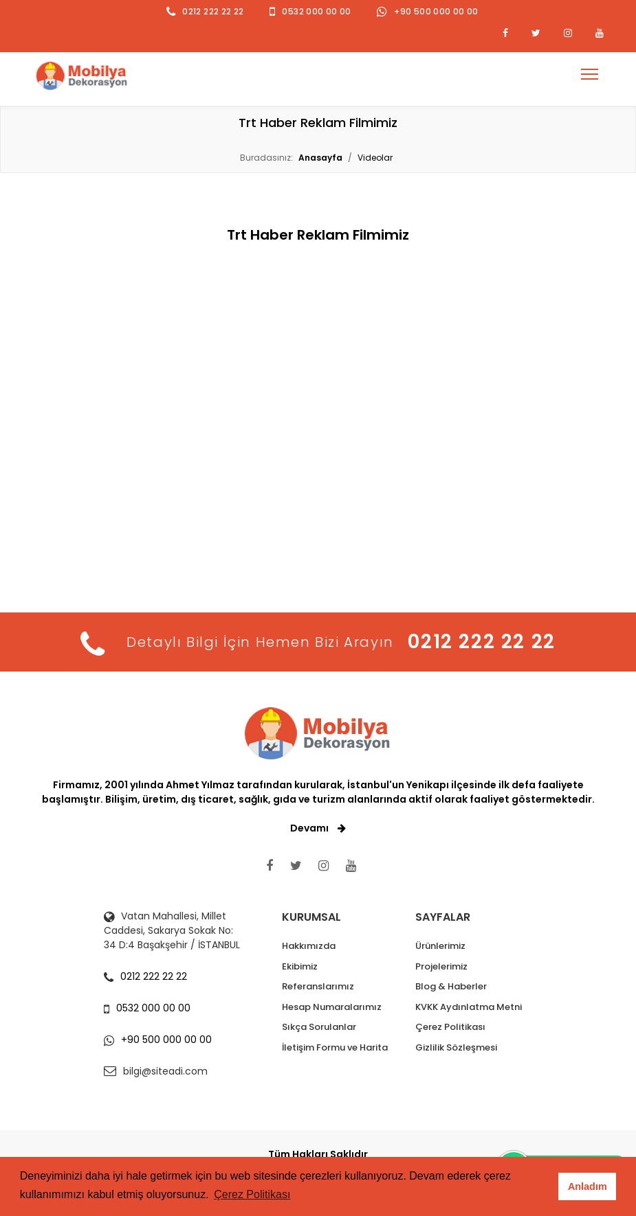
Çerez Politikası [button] (252, 1194)
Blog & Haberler (451, 986)
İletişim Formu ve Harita (335, 1047)
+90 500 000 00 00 (436, 11)
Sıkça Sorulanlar (319, 1026)
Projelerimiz (441, 966)
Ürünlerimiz (440, 945)
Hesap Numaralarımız (332, 1006)
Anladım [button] (587, 1186)
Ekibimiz (300, 966)
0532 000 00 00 (316, 11)
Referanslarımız (318, 986)
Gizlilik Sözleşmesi (456, 1047)
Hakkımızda (309, 945)
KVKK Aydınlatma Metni (468, 1006)
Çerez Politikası (450, 1026)
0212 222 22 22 (212, 11)
